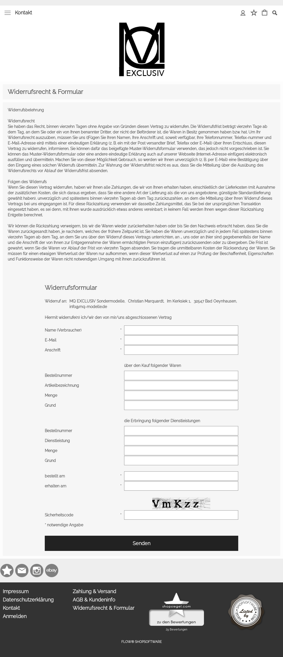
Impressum (15, 591)
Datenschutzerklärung (28, 600)
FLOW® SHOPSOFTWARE (141, 642)
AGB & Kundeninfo (94, 600)
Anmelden (15, 616)
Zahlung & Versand (94, 591)
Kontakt (23, 12)
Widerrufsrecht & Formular (103, 608)
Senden (141, 543)
